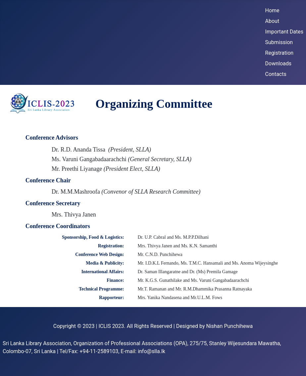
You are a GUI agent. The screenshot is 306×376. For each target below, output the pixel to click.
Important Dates (284, 32)
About (272, 21)
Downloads (278, 63)
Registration (279, 53)
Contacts (275, 74)
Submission (279, 42)
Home (272, 10)
